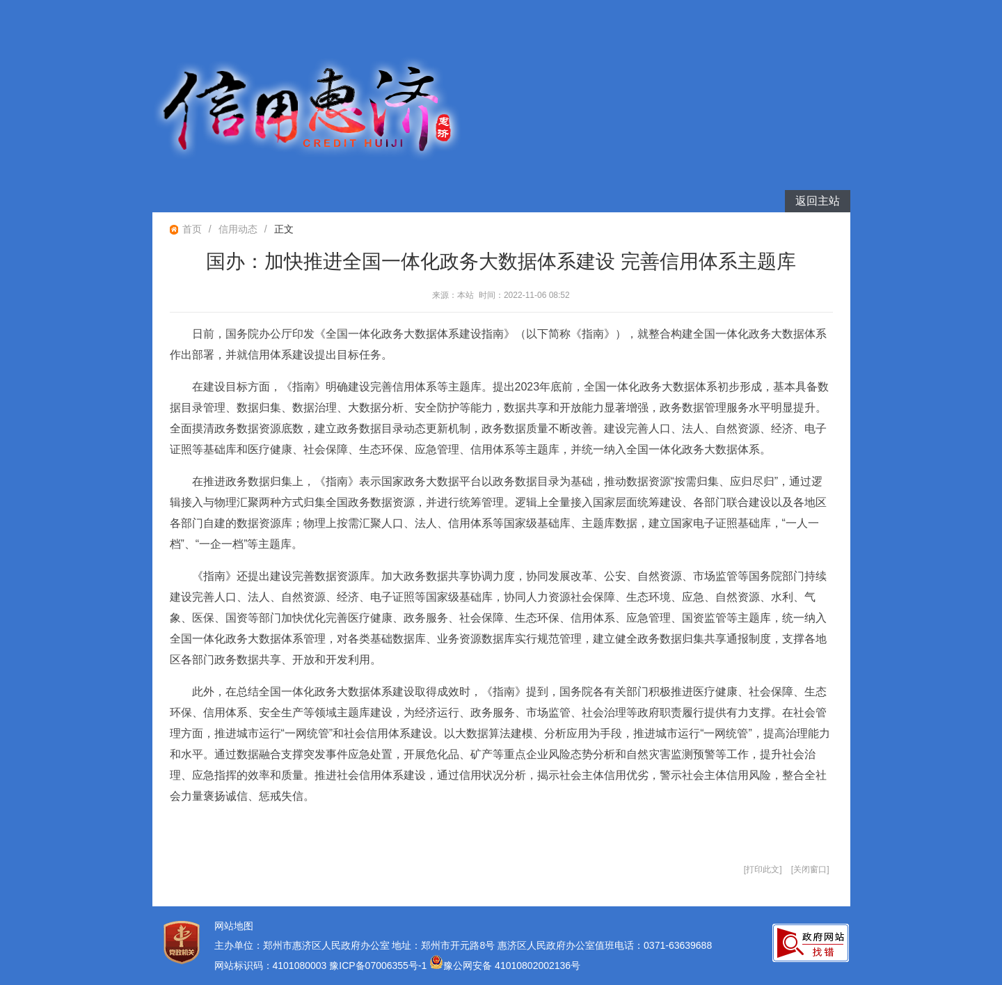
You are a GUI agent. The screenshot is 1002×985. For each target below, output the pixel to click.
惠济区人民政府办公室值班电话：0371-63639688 (605, 945)
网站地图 (233, 925)
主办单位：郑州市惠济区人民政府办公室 (302, 945)
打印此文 (762, 869)
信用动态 (237, 229)
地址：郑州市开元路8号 (443, 945)
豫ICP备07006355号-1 (379, 965)
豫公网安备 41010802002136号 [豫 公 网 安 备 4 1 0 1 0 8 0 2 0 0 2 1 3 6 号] (504, 965)
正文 (284, 229)
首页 (192, 229)
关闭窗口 (810, 869)
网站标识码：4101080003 (270, 965)
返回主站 (817, 201)
